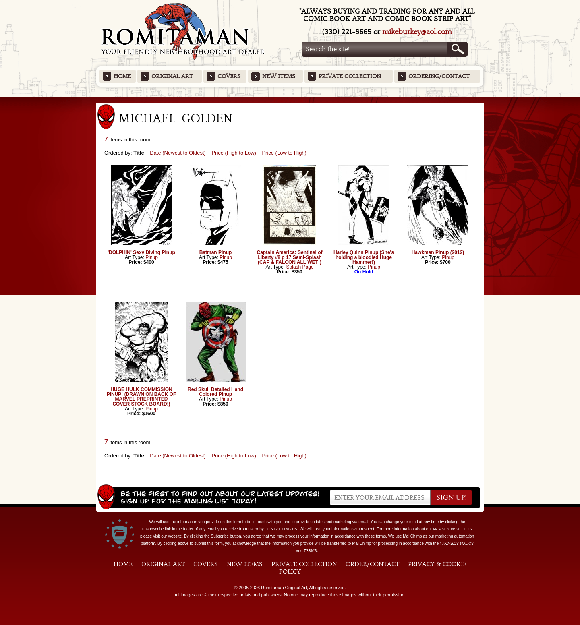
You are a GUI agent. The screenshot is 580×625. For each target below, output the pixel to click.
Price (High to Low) (233, 153)
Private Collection (350, 76)
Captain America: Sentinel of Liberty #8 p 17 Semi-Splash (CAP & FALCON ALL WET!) (290, 257)
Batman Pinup (215, 252)
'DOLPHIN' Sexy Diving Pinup (141, 252)
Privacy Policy (458, 543)
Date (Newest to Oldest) (178, 153)
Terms (310, 550)
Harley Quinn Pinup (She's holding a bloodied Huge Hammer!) (364, 257)
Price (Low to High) (284, 153)
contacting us (281, 529)
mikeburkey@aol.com (417, 32)
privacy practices (452, 529)
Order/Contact (372, 564)
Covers (229, 76)
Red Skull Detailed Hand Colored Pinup (215, 392)
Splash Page (300, 267)
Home (122, 76)
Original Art (172, 76)
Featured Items (290, 100)
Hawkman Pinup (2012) (438, 252)
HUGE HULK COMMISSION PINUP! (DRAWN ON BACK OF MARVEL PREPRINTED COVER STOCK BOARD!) (141, 397)
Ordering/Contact (439, 76)
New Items (278, 76)
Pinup (151, 257)
